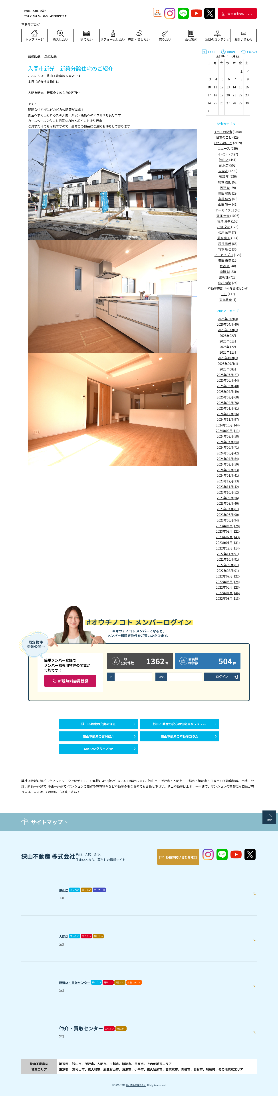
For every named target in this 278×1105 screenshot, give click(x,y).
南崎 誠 (225, 271)
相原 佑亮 (224, 232)
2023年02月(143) (228, 537)
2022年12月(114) (228, 548)
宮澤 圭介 (223, 215)
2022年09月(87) (228, 565)
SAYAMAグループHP (98, 759)
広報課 (223, 277)
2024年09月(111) (228, 430)
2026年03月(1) (228, 330)
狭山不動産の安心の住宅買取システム (179, 726)
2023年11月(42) (228, 486)
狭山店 (223, 159)
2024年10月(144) (228, 425)
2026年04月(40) (228, 324)
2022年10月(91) (228, 559)
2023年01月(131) (228, 542)
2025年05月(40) (228, 386)
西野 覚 (225, 187)
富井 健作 (224, 199)
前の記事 (34, 56)
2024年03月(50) (228, 464)
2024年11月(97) (228, 419)
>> (238, 56)
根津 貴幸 (223, 221)
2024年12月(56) (228, 414)
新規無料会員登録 (73, 681)
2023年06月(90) (228, 514)
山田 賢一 (224, 204)
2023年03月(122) (228, 531)
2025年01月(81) (228, 408)
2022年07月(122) (228, 576)
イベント (224, 154)
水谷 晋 (225, 266)
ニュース (224, 148)
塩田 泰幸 (224, 260)
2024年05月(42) (228, 453)
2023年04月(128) (228, 526)
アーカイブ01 (224, 210)
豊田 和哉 (224, 193)
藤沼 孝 (224, 176)
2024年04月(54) (228, 458)
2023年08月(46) (228, 503)
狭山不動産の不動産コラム (179, 743)
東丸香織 (225, 299)
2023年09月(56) (228, 498)
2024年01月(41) (228, 475)
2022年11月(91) (228, 554)
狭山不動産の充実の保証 (98, 726)
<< (218, 56)
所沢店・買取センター (83, 990)
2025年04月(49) (228, 391)
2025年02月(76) (228, 402)
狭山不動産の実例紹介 (98, 743)
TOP (269, 833)
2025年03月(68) (228, 397)
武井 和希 (224, 243)
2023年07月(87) (228, 509)
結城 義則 (224, 182)
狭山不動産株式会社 (136, 1094)
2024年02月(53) (228, 470)
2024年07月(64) (228, 442)
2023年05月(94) (228, 520)
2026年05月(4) (228, 319)
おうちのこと (223, 143)
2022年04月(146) (228, 593)
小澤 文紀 (223, 227)
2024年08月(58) (228, 436)
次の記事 (50, 56)
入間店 (223, 171)
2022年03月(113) (228, 598)
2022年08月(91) (228, 570)
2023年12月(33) (228, 481)
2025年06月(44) (228, 380)
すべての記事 (223, 131)
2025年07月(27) (228, 374)
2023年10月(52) (228, 492)
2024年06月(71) (228, 447)
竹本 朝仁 (224, 249)
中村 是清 (224, 283)
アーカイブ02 (223, 255)
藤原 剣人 (223, 238)
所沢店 (223, 165)
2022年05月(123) (228, 587)
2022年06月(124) (228, 581)
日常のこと (224, 137)
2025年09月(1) (228, 363)
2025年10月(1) (228, 358)
